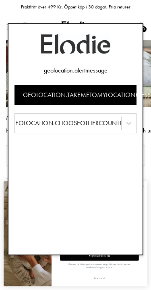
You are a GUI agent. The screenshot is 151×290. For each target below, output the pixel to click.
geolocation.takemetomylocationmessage (80, 95)
